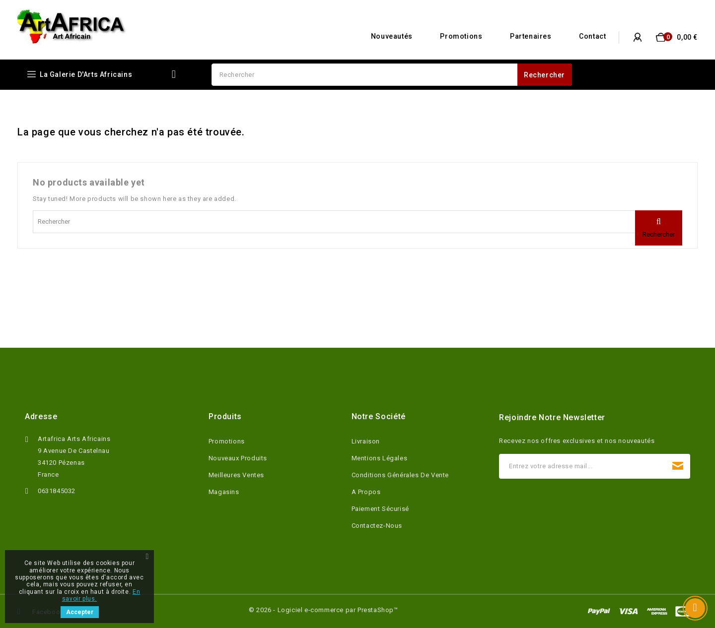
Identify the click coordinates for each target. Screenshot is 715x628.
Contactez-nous (377, 525)
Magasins (224, 492)
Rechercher (544, 75)
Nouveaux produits (238, 458)
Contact (592, 36)
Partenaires (531, 36)
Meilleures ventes (236, 475)
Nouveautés (392, 36)
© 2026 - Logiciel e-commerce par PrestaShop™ (323, 610)
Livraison (366, 441)
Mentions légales (380, 458)
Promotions (461, 36)
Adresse (41, 416)
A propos (366, 492)
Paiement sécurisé (380, 508)
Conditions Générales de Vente (400, 475)
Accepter (79, 612)
